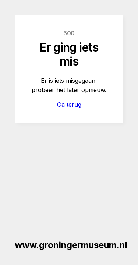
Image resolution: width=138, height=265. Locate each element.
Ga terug (69, 104)
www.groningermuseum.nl (71, 245)
